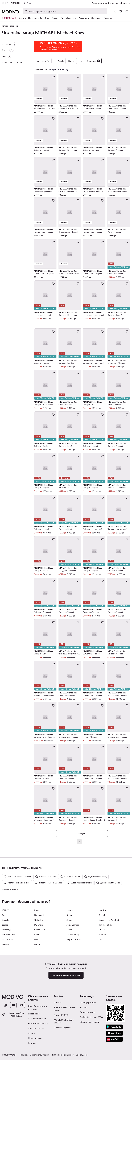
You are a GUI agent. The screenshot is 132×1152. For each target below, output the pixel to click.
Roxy (4, 1027)
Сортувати (43, 76)
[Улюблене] (121, 11)
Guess (69, 1042)
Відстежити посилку (38, 1136)
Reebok (102, 1027)
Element (5, 1057)
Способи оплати (36, 1141)
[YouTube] (13, 1118)
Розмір (60, 76)
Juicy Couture (73, 1037)
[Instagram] (5, 1118)
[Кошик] (127, 11)
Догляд (83, 1120)
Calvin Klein (39, 1042)
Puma (36, 1022)
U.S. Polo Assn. (9, 1047)
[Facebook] (22, 1118)
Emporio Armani (74, 1052)
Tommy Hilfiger (105, 1037)
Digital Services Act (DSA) (91, 1129)
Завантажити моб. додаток (105, 3)
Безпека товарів (87, 1124)
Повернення (34, 1126)
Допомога (125, 3)
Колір (71, 76)
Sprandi (102, 1047)
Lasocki (70, 1022)
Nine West (39, 1027)
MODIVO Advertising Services (63, 1133)
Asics (101, 1052)
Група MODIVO (61, 1127)
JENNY (5, 1022)
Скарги (31, 1145)
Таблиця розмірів (88, 1115)
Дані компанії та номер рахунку (65, 1121)
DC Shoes (38, 1037)
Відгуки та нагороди (89, 1134)
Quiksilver (38, 1032)
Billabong (6, 1042)
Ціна (80, 76)
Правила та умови (62, 1140)
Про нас (58, 1115)
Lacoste (5, 1032)
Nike (36, 1052)
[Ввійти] (114, 11)
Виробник (93, 76)
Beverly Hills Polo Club (109, 1032)
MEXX (37, 1057)
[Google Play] (114, 1139)
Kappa (69, 1027)
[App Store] (114, 1145)
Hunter (102, 1042)
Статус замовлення (37, 1131)
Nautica (102, 1022)
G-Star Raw (7, 1052)
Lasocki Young (73, 1047)
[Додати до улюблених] (53, 92)
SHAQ (69, 1032)
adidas (5, 1037)
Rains (36, 1047)
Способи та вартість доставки (37, 1119)
